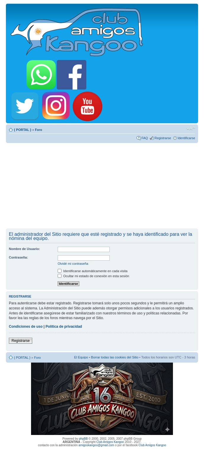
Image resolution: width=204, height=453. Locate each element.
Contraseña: (18, 257)
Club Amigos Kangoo (110, 442)
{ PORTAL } (22, 129)
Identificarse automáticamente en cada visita (92, 271)
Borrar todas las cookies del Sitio (114, 357)
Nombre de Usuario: (24, 249)
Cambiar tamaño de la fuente (191, 128)
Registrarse (162, 138)
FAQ (144, 138)
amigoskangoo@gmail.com (96, 445)
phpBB (83, 438)
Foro (38, 129)
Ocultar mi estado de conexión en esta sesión (93, 276)
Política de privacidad (64, 326)
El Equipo (81, 357)
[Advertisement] (102, 185)
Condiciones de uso (26, 326)
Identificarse (186, 138)
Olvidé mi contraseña (73, 263)
